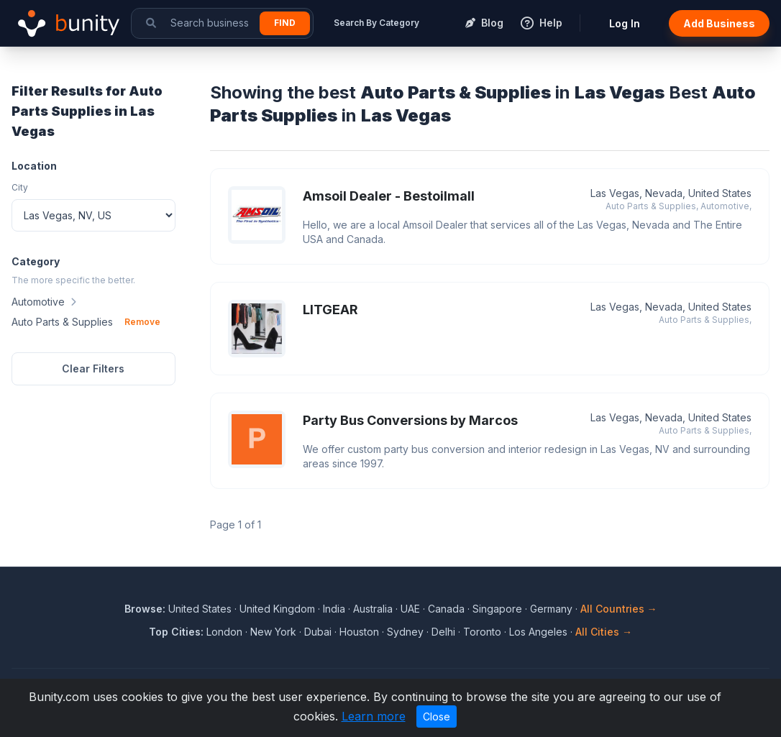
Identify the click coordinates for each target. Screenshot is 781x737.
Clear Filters (93, 368)
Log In (624, 23)
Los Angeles (538, 632)
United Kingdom (277, 609)
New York (273, 632)
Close (436, 716)
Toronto (482, 632)
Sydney (405, 632)
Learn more (374, 716)
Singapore (497, 609)
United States (200, 609)
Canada (446, 609)
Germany (551, 609)
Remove (142, 321)
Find (285, 22)
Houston (359, 632)
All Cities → (603, 632)
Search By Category (376, 22)
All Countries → (618, 609)
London (224, 632)
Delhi (443, 632)
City (20, 187)
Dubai (318, 632)
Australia (373, 609)
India (334, 609)
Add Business (719, 23)
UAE (410, 609)
